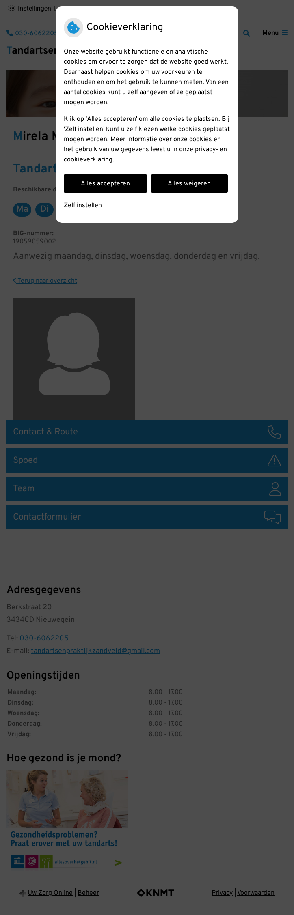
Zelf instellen (83, 206)
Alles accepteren (105, 184)
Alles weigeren (189, 184)
